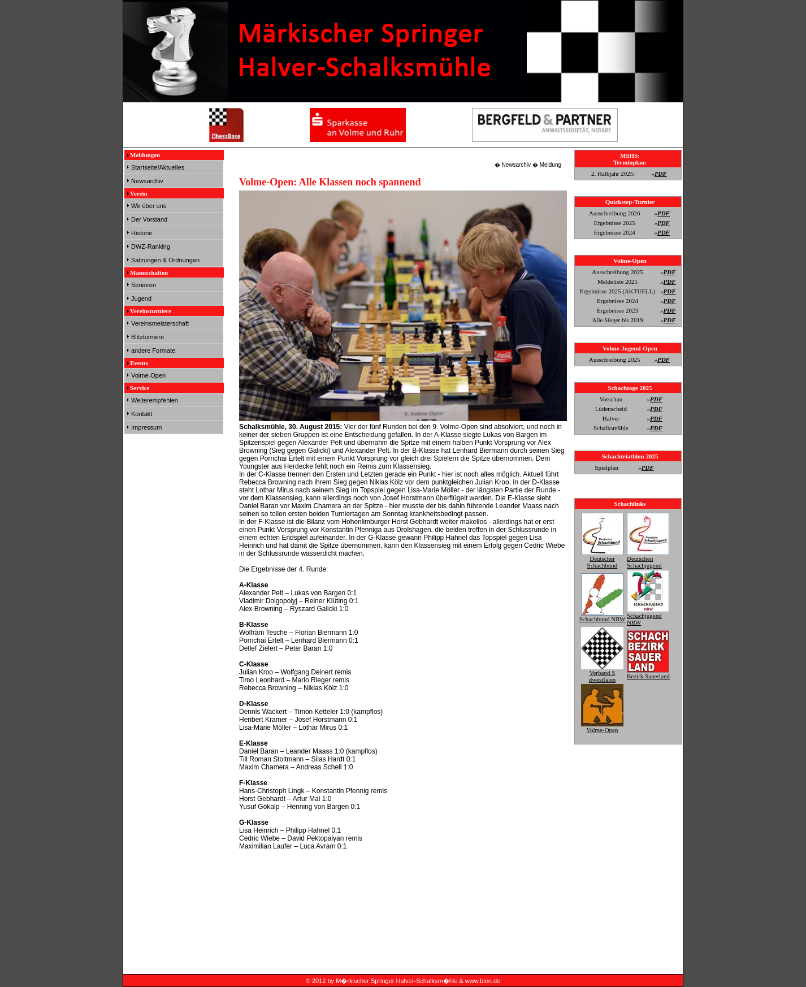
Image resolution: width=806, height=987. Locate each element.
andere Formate (153, 350)
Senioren (143, 285)
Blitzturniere (147, 337)
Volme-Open (148, 375)
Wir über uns (148, 205)
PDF (661, 173)
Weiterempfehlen (154, 400)
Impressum (146, 427)
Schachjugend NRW (648, 615)
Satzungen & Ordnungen (165, 260)
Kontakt (141, 413)
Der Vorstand (149, 219)
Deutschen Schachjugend (648, 558)
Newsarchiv (147, 181)
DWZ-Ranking (150, 246)
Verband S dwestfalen (602, 673)
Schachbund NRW (602, 615)
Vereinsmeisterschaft (160, 323)
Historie (141, 233)
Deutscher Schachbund (602, 558)
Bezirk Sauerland (648, 672)
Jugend (141, 298)
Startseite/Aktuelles (157, 167)
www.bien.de (482, 980)
